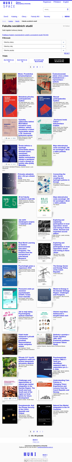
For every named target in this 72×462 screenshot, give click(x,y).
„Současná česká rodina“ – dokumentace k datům (60, 123)
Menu (66, 17)
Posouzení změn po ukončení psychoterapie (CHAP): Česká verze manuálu (26, 293)
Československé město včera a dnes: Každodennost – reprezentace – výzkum (61, 78)
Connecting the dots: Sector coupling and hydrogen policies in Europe (61, 178)
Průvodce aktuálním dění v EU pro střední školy (26, 176)
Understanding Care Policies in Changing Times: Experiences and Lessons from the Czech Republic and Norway (61, 386)
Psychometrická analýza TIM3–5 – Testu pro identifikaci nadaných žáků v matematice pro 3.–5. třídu (60, 363)
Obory (25, 16)
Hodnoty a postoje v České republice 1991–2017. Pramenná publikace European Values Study (61, 339)
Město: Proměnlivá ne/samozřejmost (25, 75)
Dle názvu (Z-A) (22, 60)
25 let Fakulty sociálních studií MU (27, 198)
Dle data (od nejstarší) (39, 60)
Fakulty (17, 21)
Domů (6, 16)
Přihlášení (57, 2)
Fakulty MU (36, 16)
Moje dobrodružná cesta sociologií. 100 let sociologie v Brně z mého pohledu (61, 148)
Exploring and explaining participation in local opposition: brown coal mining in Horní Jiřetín (61, 248)
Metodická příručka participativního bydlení (26, 99)
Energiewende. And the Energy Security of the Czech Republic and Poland (26, 409)
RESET (67, 53)
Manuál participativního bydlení (59, 99)
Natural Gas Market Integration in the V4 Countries (61, 407)
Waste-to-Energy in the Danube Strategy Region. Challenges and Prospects (61, 292)
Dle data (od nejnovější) (59, 60)
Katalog (15, 16)
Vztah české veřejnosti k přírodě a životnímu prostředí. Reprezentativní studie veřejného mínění (26, 340)
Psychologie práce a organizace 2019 (27, 267)
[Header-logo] (17, 7)
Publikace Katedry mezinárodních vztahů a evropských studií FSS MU (25, 35)
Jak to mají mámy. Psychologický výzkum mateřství (26, 314)
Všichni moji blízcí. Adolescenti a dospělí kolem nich (60, 314)
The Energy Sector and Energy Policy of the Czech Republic (60, 269)
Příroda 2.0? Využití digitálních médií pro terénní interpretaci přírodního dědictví (27, 360)
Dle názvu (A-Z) (9, 60)
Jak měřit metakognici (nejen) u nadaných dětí (26, 222)
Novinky (47, 16)
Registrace (47, 2)
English (66, 2)
